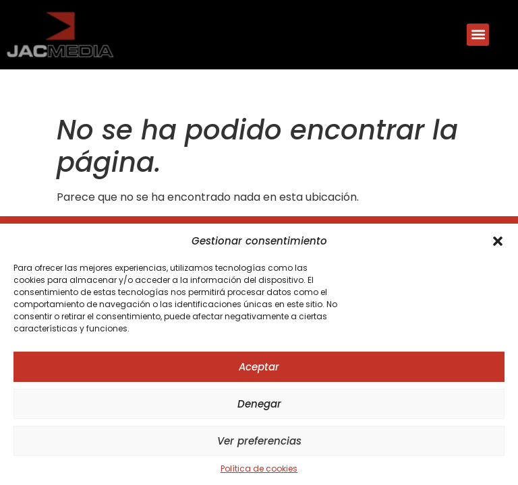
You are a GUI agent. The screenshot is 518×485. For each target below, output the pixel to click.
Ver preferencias (259, 441)
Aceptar (259, 367)
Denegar (259, 404)
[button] (498, 241)
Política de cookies (259, 468)
